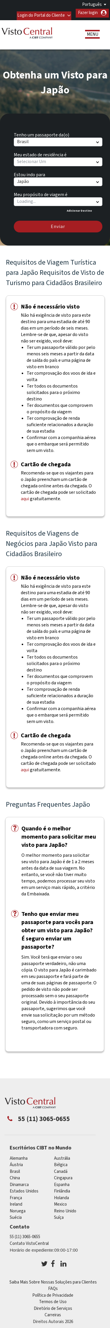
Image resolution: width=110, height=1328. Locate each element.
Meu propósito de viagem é (40, 191)
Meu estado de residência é (40, 151)
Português (92, 4)
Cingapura (63, 1176)
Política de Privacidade (52, 1293)
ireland (16, 1202)
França (16, 1195)
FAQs (53, 1286)
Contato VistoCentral (29, 1241)
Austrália (62, 1156)
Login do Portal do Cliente (40, 13)
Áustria (16, 1162)
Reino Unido (65, 1208)
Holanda (61, 1195)
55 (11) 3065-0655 (25, 1234)
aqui (25, 496)
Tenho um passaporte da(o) (41, 131)
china (15, 1176)
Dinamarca (19, 1182)
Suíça (59, 1215)
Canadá (60, 1169)
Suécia (16, 1215)
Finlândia (62, 1189)
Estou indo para (29, 171)
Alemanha (19, 1156)
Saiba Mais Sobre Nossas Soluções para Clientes (53, 1279)
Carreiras (53, 1313)
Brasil (15, 1169)
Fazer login (88, 13)
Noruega (18, 1208)
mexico (60, 1202)
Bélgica (60, 1162)
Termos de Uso (53, 1299)
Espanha (62, 1182)
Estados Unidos (24, 1189)
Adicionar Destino (79, 208)
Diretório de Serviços (53, 1306)
